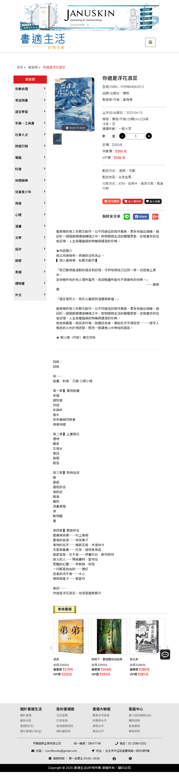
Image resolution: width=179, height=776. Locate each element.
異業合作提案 (101, 714)
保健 (18, 203)
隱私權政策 (63, 730)
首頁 (20, 67)
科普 (18, 169)
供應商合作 (100, 720)
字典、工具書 (24, 123)
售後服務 (134, 725)
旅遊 (18, 261)
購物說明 (134, 720)
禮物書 (20, 284)
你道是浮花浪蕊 (54, 67)
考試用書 (21, 100)
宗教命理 (21, 89)
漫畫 (18, 226)
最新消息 (25, 720)
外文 (18, 295)
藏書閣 (33, 67)
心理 (18, 215)
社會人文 (21, 135)
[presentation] (51, 647)
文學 (18, 238)
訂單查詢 (62, 720)
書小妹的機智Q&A (140, 714)
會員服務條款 (64, 725)
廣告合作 (98, 730)
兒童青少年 (23, 192)
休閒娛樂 (21, 181)
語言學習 (21, 112)
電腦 (18, 158)
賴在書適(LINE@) (31, 730)
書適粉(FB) (27, 725)
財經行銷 (21, 146)
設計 (18, 249)
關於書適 (25, 714)
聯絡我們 (134, 730)
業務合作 (98, 725)
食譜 (18, 272)
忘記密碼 (62, 714)
